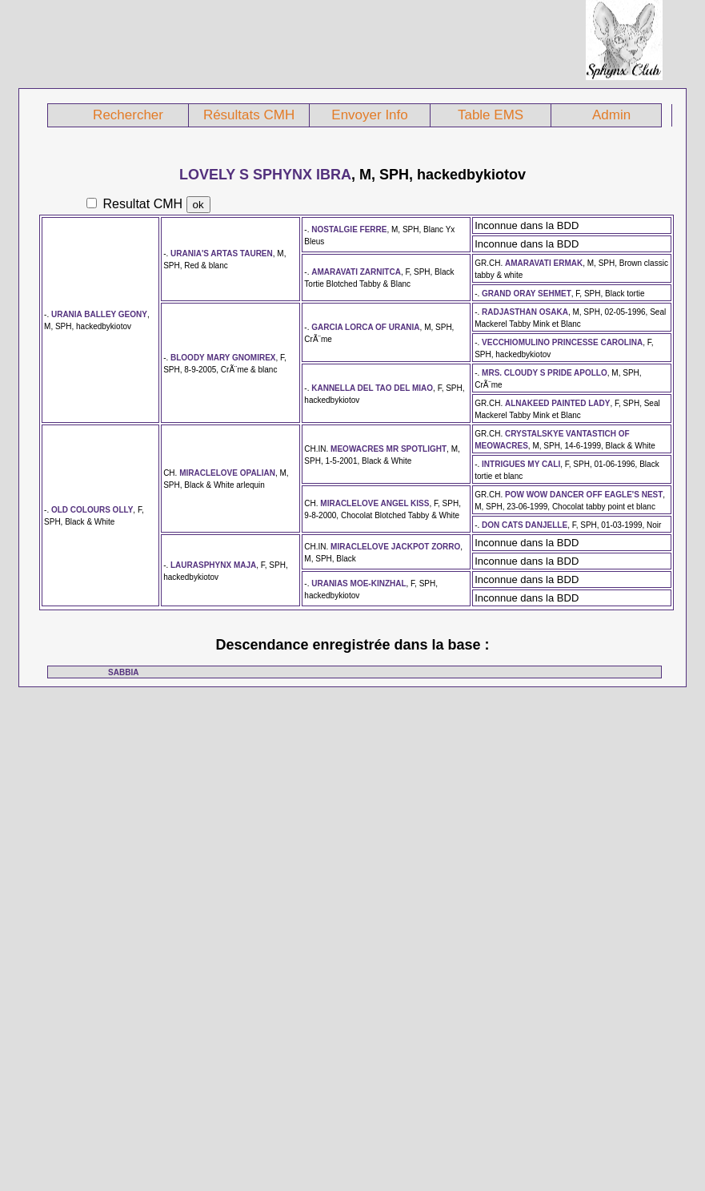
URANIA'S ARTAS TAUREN (221, 253)
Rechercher (128, 115)
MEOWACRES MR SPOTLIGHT (388, 449)
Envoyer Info (369, 115)
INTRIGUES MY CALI (521, 464)
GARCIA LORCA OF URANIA (365, 327)
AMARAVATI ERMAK (544, 263)
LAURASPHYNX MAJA (213, 565)
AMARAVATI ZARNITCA (356, 272)
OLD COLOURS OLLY (92, 509)
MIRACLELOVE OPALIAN (227, 473)
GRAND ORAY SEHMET (526, 293)
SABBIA (123, 672)
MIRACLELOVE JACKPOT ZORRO (395, 546)
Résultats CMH (248, 115)
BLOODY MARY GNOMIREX (223, 357)
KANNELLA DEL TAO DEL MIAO (372, 388)
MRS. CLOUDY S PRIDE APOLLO (544, 372)
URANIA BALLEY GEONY (99, 314)
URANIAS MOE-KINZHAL (358, 583)
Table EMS (490, 115)
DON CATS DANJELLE (524, 525)
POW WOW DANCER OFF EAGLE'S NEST (584, 494)
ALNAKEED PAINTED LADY (557, 403)
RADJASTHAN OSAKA (525, 312)
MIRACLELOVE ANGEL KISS (374, 503)
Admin (611, 115)
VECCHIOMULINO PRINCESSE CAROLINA (562, 342)
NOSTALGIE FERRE (349, 229)
